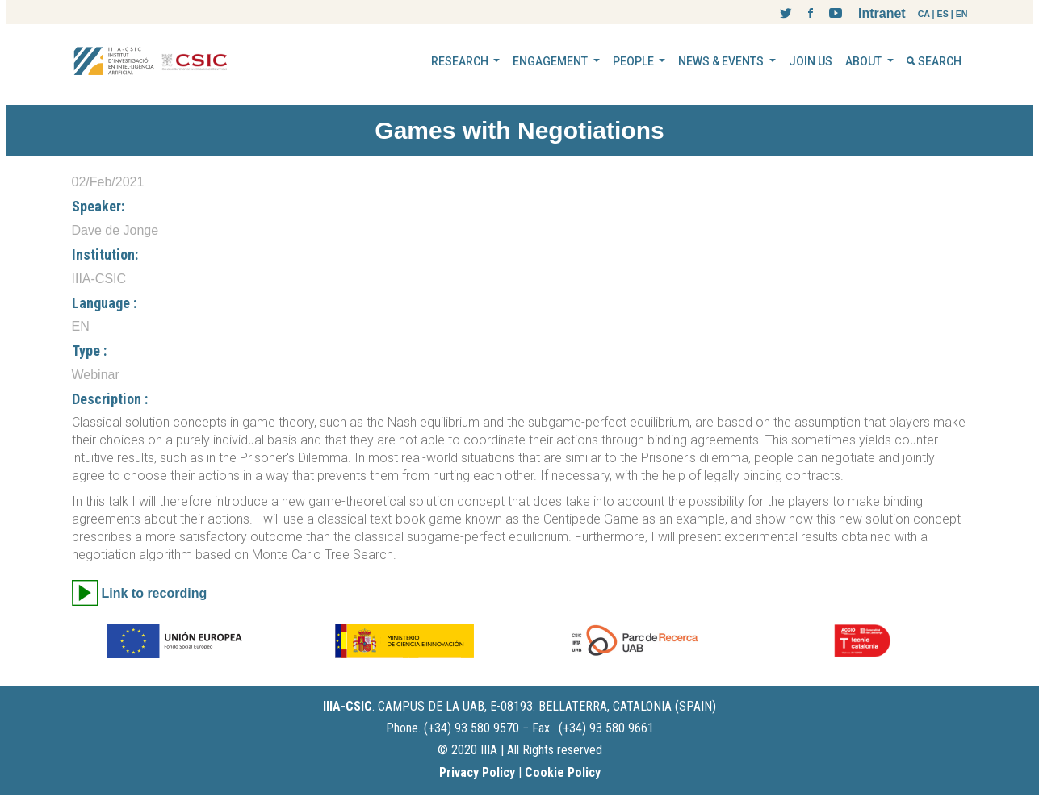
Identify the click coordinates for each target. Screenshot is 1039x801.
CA (924, 14)
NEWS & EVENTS (722, 61)
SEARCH (934, 61)
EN (962, 14)
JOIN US (810, 61)
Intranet (882, 13)
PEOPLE (634, 61)
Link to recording (154, 593)
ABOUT (864, 61)
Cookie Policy (563, 772)
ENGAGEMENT (551, 61)
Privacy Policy (477, 772)
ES (943, 14)
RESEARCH (461, 61)
